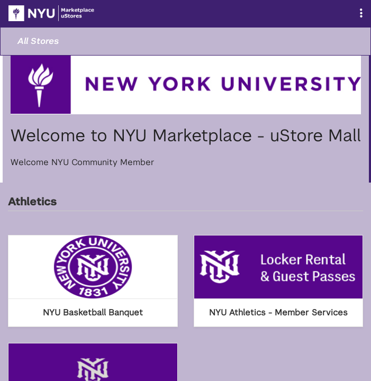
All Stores (38, 41)
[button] (361, 13)
